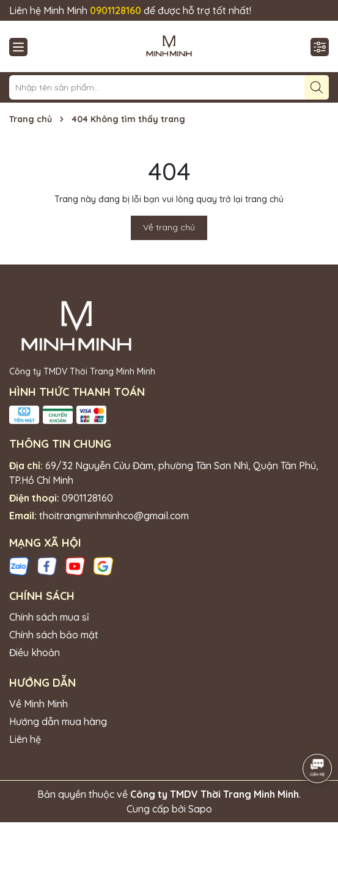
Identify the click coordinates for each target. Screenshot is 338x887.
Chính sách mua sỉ (49, 617)
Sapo (200, 809)
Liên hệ (25, 739)
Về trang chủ (169, 227)
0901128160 (87, 498)
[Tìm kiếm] (316, 87)
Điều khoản (34, 652)
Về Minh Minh (38, 704)
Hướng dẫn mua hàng (58, 721)
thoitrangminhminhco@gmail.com (114, 515)
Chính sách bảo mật (53, 635)
